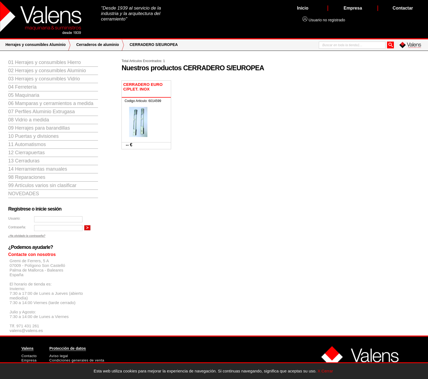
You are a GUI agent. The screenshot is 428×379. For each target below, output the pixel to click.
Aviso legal (58, 356)
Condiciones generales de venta (76, 360)
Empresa (29, 360)
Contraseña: (17, 227)
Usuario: (14, 218)
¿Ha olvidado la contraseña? (26, 235)
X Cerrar (325, 371)
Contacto (29, 356)
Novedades (23, 193)
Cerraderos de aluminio (97, 44)
